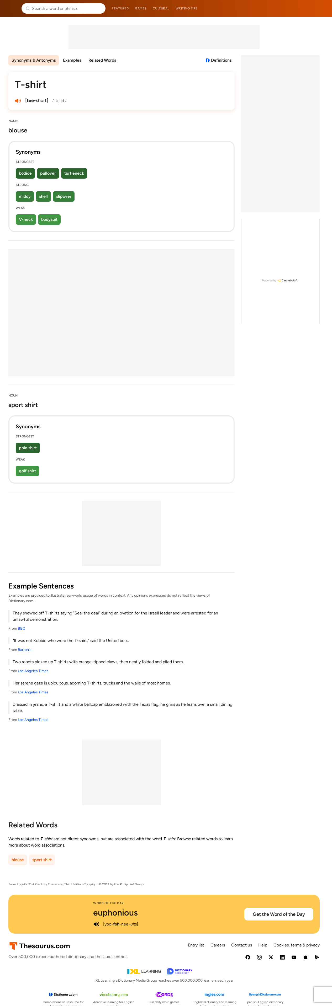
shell (43, 196)
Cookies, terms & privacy (296, 945)
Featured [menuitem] (120, 8)
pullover (48, 173)
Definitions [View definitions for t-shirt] (221, 60)
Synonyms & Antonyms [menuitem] (34, 60)
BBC (21, 628)
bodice (25, 173)
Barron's (24, 650)
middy (25, 196)
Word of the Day (108, 903)
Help (262, 945)
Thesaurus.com (11, 8)
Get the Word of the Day (279, 914)
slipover (63, 196)
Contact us (241, 945)
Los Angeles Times (33, 671)
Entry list (196, 945)
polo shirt (28, 447)
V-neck (26, 219)
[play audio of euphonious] (96, 924)
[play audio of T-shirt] (18, 101)
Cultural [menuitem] (161, 8)
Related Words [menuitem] (102, 60)
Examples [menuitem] (72, 60)
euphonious (115, 913)
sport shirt (42, 859)
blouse (18, 859)
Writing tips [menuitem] (187, 8)
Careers (217, 945)
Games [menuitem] (140, 8)
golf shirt (27, 470)
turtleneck (74, 173)
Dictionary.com (321, 8)
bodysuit (49, 219)
